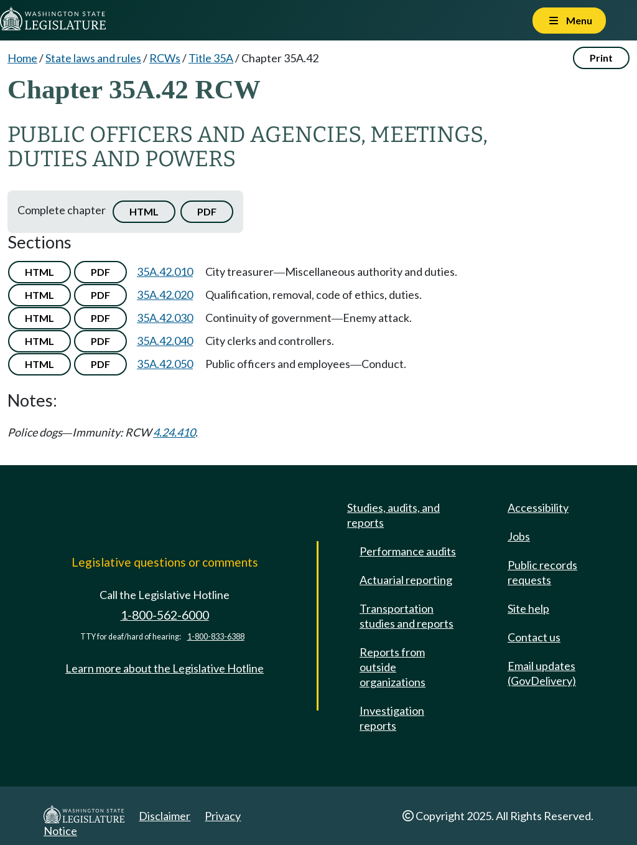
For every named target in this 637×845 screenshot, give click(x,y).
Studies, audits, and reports (393, 515)
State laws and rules (93, 58)
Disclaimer (164, 816)
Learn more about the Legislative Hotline (164, 668)
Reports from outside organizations (392, 667)
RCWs (164, 58)
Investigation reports (392, 718)
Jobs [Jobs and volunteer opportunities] (519, 536)
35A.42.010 (165, 271)
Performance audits (408, 551)
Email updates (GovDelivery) (542, 673)
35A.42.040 (165, 340)
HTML (144, 211)
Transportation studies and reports (406, 616)
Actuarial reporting (406, 580)
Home (22, 58)
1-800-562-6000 (165, 615)
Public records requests (542, 572)
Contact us (534, 637)
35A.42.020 (165, 294)
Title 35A (210, 58)
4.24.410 (174, 432)
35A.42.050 (165, 364)
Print (601, 58)
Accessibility (538, 507)
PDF (206, 211)
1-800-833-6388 (215, 636)
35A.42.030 (165, 317)
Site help (528, 608)
